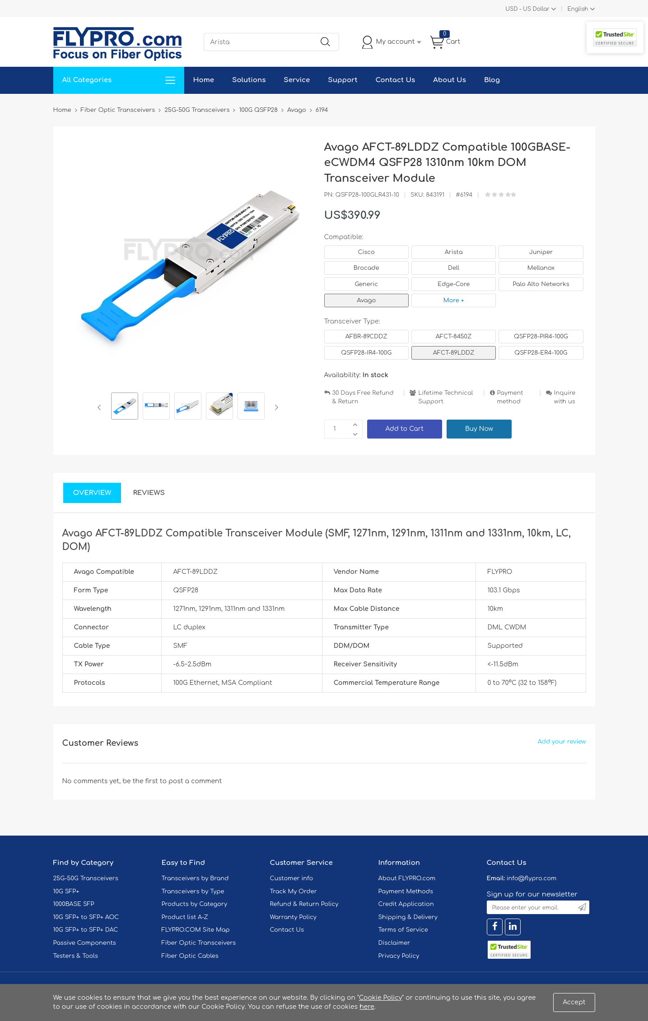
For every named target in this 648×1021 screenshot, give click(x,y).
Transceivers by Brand (195, 878)
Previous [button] (101, 407)
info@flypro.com (532, 878)
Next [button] (274, 407)
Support (342, 80)
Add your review (562, 742)
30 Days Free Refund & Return (363, 397)
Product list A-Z (185, 917)
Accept (574, 1002)
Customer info (291, 878)
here (366, 1006)
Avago (366, 300)
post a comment (195, 781)
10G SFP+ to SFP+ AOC (86, 917)
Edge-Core (454, 284)
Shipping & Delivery (408, 917)
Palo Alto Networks (541, 284)
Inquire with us (565, 397)
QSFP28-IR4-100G (366, 353)
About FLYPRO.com (407, 878)
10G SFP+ (66, 891)
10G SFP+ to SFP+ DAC (85, 930)
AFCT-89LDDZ (454, 353)
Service (297, 80)
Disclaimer (394, 943)
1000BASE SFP (73, 904)
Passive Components (84, 943)
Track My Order (293, 891)
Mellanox (541, 268)
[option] (124, 407)
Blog (492, 80)
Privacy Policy (399, 956)
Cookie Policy (380, 997)
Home (203, 80)
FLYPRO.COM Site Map (196, 930)
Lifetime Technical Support (445, 397)
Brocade (366, 268)
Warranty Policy (293, 917)
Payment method (510, 397)
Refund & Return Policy (304, 904)
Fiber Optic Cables (190, 956)
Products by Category (195, 904)
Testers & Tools (75, 956)
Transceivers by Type (193, 891)
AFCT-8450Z (454, 336)
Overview (92, 493)
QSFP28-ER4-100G (540, 353)
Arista (454, 252)
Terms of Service (403, 930)
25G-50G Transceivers (85, 878)
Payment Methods (406, 891)
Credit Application (406, 904)
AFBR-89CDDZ (366, 336)
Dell (453, 268)
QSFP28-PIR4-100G (541, 336)
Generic (366, 284)
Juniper (541, 252)
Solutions (249, 80)
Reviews (149, 493)
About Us (449, 80)
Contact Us (395, 80)
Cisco (366, 252)
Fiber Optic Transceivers (199, 943)
